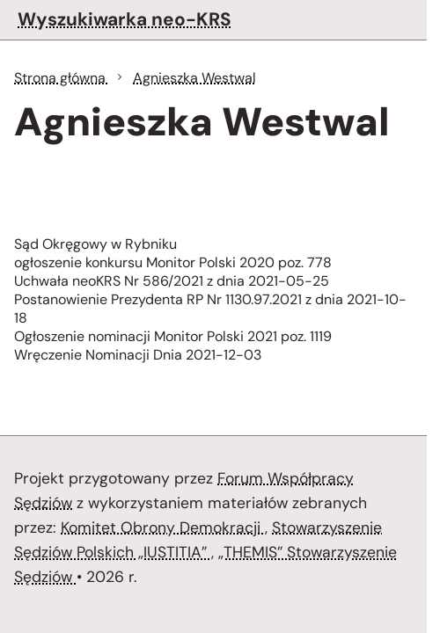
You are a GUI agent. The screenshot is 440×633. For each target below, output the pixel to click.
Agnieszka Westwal (194, 78)
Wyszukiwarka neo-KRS (124, 19)
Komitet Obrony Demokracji (163, 527)
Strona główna (61, 78)
